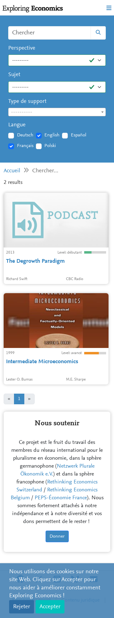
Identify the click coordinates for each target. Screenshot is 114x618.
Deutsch (25, 135)
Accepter (50, 607)
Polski (50, 145)
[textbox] (57, 112)
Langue (17, 125)
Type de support (27, 101)
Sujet (14, 75)
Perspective (21, 48)
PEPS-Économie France (61, 498)
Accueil (12, 171)
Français (25, 145)
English (52, 135)
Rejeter (21, 607)
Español (78, 135)
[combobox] (57, 112)
